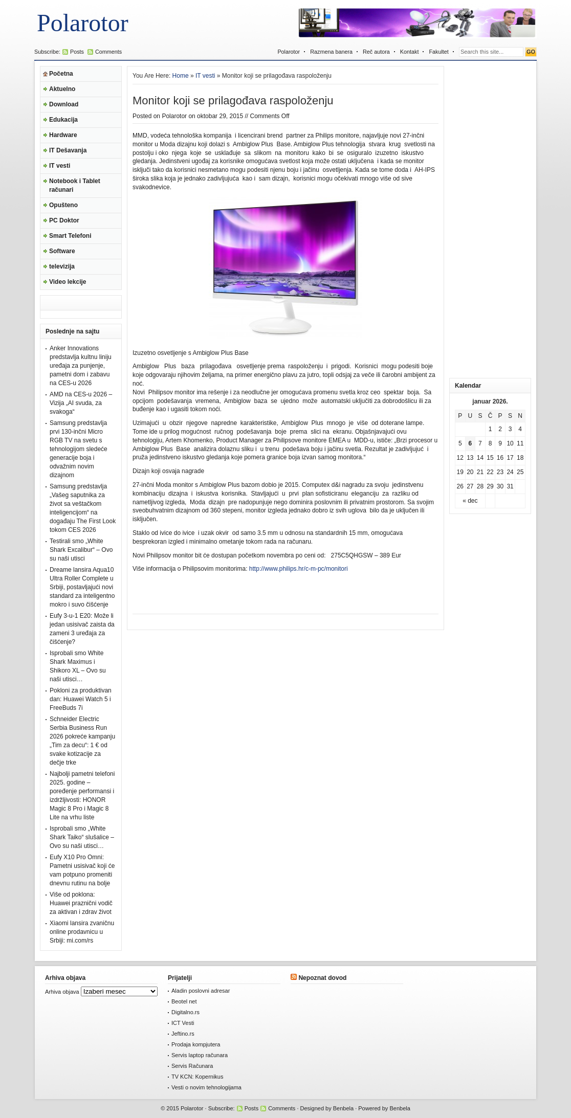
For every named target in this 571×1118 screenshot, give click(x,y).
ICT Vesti (182, 1023)
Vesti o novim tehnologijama (206, 1087)
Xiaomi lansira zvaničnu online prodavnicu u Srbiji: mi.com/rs (82, 932)
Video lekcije (67, 281)
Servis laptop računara (199, 1055)
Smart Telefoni (70, 235)
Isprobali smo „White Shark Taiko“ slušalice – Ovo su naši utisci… (82, 837)
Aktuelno (62, 89)
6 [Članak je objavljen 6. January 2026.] (470, 443)
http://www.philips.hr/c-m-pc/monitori (298, 568)
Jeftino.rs (182, 1034)
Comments (108, 52)
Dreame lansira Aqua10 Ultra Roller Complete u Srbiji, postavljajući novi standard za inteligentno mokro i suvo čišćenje (82, 587)
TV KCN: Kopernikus (197, 1077)
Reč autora (376, 52)
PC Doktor (64, 220)
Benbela (343, 1108)
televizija (62, 266)
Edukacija (63, 119)
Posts (77, 52)
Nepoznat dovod (322, 977)
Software (62, 251)
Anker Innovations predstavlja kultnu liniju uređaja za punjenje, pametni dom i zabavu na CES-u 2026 (81, 366)
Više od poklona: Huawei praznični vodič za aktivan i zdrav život (81, 903)
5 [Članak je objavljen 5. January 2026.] (460, 443)
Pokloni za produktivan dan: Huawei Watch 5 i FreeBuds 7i (81, 699)
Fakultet (438, 52)
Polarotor (82, 22)
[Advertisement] (490, 219)
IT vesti (59, 165)
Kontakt (409, 52)
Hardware (63, 135)
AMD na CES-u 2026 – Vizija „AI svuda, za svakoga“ (81, 403)
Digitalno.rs (185, 1012)
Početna (61, 73)
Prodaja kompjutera (195, 1044)
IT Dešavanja (67, 150)
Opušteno (63, 205)
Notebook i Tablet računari (74, 185)
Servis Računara (192, 1066)
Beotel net (184, 1001)
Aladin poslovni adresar (200, 991)
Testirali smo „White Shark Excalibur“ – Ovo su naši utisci (81, 550)
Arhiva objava (62, 992)
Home (180, 75)
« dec (470, 500)
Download (63, 104)
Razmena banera (331, 52)
